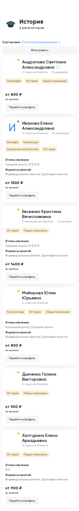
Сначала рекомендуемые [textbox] (39, 42)
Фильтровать (39, 50)
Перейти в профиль (22, 107)
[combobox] (42, 42)
